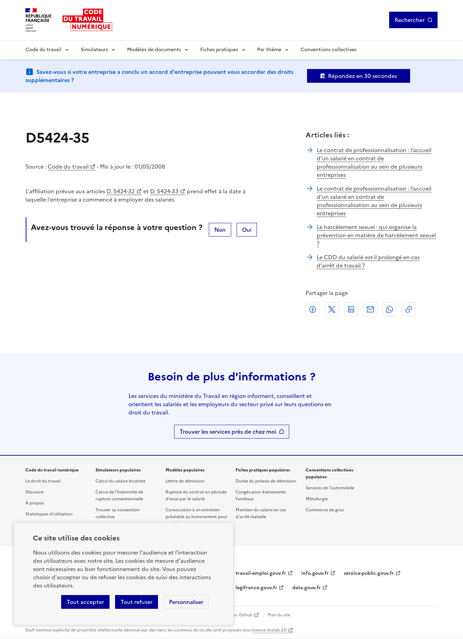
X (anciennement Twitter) (332, 309)
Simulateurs (94, 49)
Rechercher (410, 20)
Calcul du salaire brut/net (120, 481)
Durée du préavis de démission (266, 481)
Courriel (370, 309)
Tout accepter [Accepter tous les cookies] (85, 602)
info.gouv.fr (315, 573)
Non (220, 230)
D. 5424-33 (164, 191)
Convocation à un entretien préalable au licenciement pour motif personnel (196, 517)
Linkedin (351, 309)
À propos (34, 503)
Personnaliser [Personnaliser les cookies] (186, 602)
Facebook (312, 309)
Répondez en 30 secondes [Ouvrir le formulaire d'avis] (362, 76)
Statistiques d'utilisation (48, 514)
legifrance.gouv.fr (256, 587)
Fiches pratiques (219, 49)
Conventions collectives (329, 49)
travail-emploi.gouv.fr (261, 573)
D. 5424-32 (120, 191)
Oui (246, 230)
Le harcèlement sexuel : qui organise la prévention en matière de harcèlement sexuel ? (376, 235)
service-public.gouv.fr (369, 573)
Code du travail (43, 49)
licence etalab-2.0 (269, 630)
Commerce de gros (325, 510)
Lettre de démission (185, 481)
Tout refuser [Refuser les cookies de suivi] (137, 602)
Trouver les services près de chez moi (228, 431)
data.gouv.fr (306, 587)
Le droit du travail (42, 481)
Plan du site (279, 615)
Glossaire (34, 492)
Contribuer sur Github (230, 615)
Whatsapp (389, 309)
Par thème (269, 49)
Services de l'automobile (330, 488)
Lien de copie (409, 309)
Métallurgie (317, 499)
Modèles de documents (154, 49)
